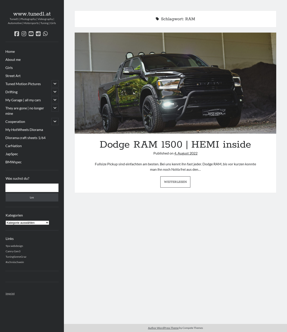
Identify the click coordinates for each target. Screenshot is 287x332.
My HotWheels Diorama (24, 129)
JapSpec (11, 154)
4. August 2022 (186, 153)
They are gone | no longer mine (24, 110)
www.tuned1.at (32, 14)
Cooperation (15, 121)
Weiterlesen (177, 183)
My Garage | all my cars (23, 100)
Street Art (13, 75)
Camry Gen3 (13, 251)
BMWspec (13, 162)
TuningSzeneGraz (16, 256)
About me (13, 59)
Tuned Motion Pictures (23, 84)
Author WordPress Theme (163, 328)
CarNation (13, 146)
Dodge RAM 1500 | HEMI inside (175, 83)
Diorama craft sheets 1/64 (25, 137)
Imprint (10, 293)
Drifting (11, 92)
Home (10, 51)
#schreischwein (15, 262)
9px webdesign (14, 246)
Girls (9, 67)
